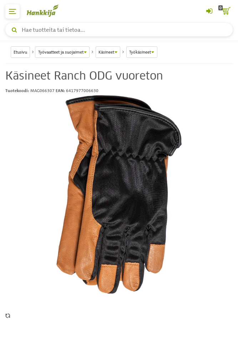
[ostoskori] (225, 11)
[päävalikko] (12, 11)
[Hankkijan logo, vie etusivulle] (46, 10)
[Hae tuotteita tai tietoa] (119, 29)
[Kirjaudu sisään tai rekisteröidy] (209, 11)
